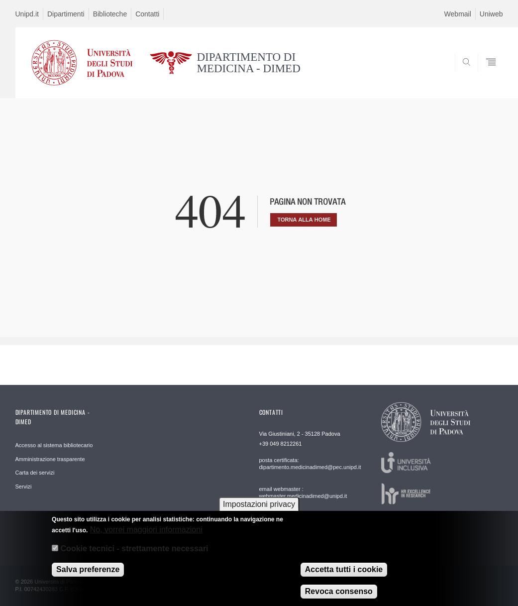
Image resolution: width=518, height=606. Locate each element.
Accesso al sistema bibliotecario (54, 445)
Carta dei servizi (35, 473)
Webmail (457, 14)
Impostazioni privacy (259, 509)
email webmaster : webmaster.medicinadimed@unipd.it (303, 492)
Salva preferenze (87, 575)
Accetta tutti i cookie (344, 575)
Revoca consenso (339, 597)
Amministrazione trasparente (50, 459)
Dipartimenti (66, 14)
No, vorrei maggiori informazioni (146, 535)
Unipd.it (27, 14)
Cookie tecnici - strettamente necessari (134, 554)
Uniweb (491, 14)
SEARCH (461, 74)
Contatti (147, 14)
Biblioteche (110, 14)
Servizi (23, 486)
